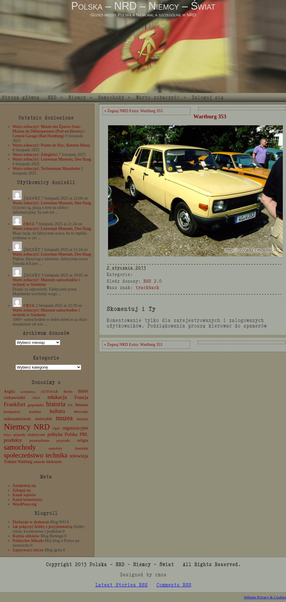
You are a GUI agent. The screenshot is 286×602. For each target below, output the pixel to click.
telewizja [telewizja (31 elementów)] (79, 456)
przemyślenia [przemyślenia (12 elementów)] (39, 441)
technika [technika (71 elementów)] (56, 455)
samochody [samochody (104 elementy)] (20, 447)
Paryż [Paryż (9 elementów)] (7, 434)
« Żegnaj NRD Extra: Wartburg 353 (133, 111)
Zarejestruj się (24, 485)
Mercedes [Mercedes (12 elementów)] (81, 412)
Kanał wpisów (24, 495)
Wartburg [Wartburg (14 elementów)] (24, 462)
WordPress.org (24, 504)
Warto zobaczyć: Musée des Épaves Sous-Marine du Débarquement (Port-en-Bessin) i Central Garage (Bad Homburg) (48, 131)
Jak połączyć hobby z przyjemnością (42, 526)
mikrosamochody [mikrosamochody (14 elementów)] (17, 419)
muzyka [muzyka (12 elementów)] (82, 419)
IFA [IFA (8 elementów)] (70, 405)
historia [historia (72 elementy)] (55, 404)
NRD (52, 97)
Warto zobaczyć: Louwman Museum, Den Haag (52, 159)
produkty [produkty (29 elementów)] (13, 440)
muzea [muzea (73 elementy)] (64, 418)
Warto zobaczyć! (158, 97)
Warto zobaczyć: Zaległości (35, 154)
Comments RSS (173, 585)
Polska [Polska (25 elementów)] (71, 434)
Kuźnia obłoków (26, 536)
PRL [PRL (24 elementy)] (84, 434)
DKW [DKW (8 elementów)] (36, 397)
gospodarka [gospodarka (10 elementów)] (35, 405)
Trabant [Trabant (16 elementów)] (10, 461)
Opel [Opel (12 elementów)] (56, 428)
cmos (29, 223)
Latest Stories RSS (121, 585)
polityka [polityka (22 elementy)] (55, 434)
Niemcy (77, 97)
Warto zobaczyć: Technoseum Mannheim (46, 168)
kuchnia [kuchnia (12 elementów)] (35, 412)
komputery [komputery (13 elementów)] (12, 411)
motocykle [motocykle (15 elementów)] (43, 419)
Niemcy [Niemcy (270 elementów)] (17, 426)
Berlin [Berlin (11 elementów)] (68, 392)
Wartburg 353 (209, 116)
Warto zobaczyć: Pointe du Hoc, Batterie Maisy (51, 145)
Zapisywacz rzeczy (28, 550)
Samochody (111, 97)
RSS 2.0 (152, 281)
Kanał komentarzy (28, 499)
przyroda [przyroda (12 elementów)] (63, 441)
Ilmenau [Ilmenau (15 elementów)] (81, 405)
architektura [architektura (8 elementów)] (27, 391)
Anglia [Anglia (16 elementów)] (9, 391)
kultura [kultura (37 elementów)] (57, 411)
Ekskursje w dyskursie (31, 522)
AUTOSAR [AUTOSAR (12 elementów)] (49, 392)
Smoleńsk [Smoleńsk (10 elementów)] (81, 448)
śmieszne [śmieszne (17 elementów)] (54, 461)
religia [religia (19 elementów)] (83, 440)
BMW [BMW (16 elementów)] (83, 391)
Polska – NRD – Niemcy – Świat (143, 6)
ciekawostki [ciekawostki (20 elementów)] (14, 397)
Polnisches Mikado (28, 540)
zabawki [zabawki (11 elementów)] (39, 462)
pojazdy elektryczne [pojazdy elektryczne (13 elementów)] (29, 434)
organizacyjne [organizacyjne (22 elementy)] (75, 427)
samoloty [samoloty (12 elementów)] (55, 448)
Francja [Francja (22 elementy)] (81, 397)
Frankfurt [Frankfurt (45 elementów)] (14, 404)
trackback (147, 287)
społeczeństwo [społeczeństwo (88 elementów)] (23, 455)
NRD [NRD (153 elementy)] (41, 427)
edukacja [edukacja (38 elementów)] (57, 397)
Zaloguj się (208, 97)
